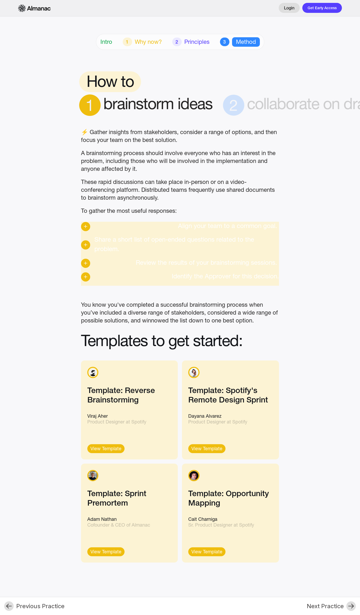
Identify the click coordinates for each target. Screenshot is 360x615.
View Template (105, 449)
